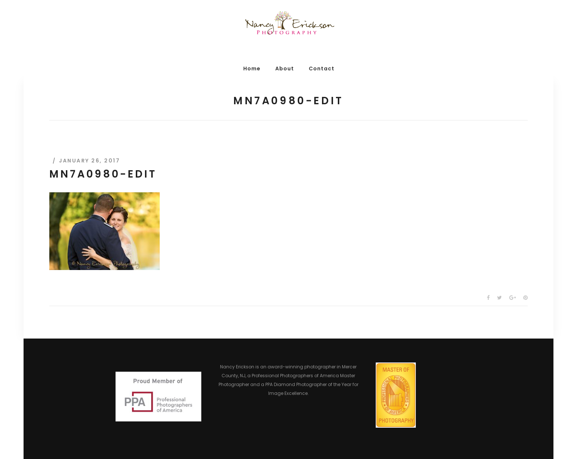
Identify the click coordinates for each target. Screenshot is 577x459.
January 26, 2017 (89, 160)
